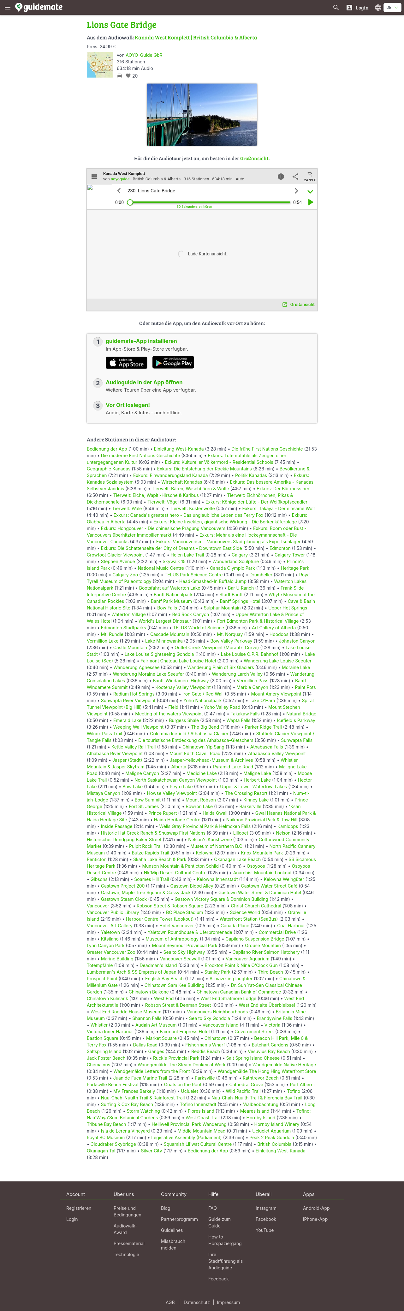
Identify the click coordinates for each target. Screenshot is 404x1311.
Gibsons (99, 879)
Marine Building (117, 958)
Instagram (266, 1208)
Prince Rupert (162, 813)
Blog (165, 1208)
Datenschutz (197, 1302)
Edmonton (280, 548)
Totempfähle (100, 965)
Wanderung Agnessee (137, 667)
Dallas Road (145, 1044)
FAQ (212, 1208)
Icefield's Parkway (296, 720)
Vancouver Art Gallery (110, 925)
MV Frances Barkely (134, 1091)
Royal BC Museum (106, 1137)
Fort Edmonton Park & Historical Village (258, 621)
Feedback (218, 1278)
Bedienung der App (107, 449)
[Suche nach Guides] (336, 7)
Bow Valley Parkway (231, 641)
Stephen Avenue (118, 561)
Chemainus (98, 1064)
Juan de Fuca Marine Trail (140, 1078)
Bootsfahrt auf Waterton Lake (169, 588)
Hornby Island (261, 1117)
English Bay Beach (164, 978)
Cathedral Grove (246, 1084)
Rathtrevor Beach (261, 1078)
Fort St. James (144, 806)
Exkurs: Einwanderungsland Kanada (170, 475)
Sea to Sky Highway (184, 952)
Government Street (254, 1031)
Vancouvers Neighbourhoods (217, 1011)
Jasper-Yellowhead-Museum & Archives (211, 760)
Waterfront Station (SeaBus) (249, 919)
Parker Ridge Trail (263, 727)
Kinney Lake (256, 799)
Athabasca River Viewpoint (115, 753)
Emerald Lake (127, 720)
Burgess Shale (184, 720)
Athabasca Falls (266, 746)
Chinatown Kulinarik (107, 998)
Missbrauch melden (173, 1244)
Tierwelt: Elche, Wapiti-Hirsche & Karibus (156, 495)
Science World (245, 912)
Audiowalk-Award (125, 1229)
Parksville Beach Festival (112, 1084)
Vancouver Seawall (180, 958)
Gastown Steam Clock (124, 899)
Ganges (156, 1051)
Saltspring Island (104, 1051)
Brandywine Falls (274, 1018)
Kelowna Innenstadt (217, 879)
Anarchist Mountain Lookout (262, 872)
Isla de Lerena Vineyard (125, 1130)
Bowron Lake (199, 806)
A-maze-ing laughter (231, 978)
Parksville (205, 1078)
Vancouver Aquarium (247, 958)
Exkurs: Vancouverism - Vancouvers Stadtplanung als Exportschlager (228, 541)
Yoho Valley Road (222, 707)
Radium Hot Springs (134, 693)
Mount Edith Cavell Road (194, 753)
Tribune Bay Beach (106, 1124)
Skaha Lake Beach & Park (159, 859)
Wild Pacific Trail (243, 1091)
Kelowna (205, 852)
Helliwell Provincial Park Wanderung (189, 1124)
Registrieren (78, 1208)
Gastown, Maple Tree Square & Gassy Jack (146, 892)
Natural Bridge (301, 713)
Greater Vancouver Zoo (111, 952)
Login (72, 1219)
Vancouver (98, 905)
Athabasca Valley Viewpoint (277, 753)
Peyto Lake (181, 786)
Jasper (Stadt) (127, 760)
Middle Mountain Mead (201, 1130)
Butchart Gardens (270, 1044)
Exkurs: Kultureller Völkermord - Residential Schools (219, 462)
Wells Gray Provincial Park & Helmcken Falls (205, 826)
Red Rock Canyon (190, 614)
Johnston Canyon (297, 641)
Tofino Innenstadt (198, 1104)
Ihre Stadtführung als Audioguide (225, 1261)
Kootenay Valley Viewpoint (183, 687)
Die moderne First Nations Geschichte (140, 455)
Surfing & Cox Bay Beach (127, 1104)
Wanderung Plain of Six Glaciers (220, 667)
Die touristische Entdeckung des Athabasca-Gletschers (195, 740)
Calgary (240, 554)
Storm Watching (143, 1111)
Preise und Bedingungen (127, 1211)
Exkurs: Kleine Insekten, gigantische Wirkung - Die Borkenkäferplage (225, 521)
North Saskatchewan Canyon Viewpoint (175, 780)
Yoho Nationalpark (202, 700)
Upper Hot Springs (287, 607)
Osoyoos (256, 866)
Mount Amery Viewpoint (276, 693)
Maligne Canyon (142, 773)
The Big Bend (205, 727)
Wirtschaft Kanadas (181, 482)
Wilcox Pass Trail (104, 733)
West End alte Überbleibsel (267, 1005)
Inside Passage (117, 826)
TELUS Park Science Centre (193, 574)
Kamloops (287, 826)
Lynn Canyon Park (106, 945)
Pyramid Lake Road (233, 766)
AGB (170, 1302)
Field (173, 707)
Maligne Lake (257, 773)
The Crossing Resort (246, 793)
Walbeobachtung (260, 1104)
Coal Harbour (291, 925)
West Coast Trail (203, 1117)
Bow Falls (167, 607)
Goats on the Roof (183, 1084)
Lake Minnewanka (164, 641)
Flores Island (201, 1111)
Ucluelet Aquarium (271, 1130)
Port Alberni (302, 1084)
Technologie (126, 1254)
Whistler (99, 1025)
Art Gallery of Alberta (274, 627)
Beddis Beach (205, 1051)
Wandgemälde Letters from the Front (151, 1071)
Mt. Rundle (112, 634)
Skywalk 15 (174, 561)
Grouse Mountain (263, 945)
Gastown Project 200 (123, 886)
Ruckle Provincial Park (176, 1058)
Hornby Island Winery (277, 1124)
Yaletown (110, 932)
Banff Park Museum (171, 601)
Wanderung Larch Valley (237, 674)
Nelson (283, 833)
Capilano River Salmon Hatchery (266, 952)
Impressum (228, 1302)
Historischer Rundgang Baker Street (124, 839)
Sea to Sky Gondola (209, 1018)
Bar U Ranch (241, 588)
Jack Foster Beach (106, 1058)
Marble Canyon (252, 687)
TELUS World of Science (198, 627)
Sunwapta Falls (296, 740)
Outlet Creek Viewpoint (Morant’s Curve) (217, 647)
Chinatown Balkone (149, 991)
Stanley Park (217, 972)
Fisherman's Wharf (205, 1044)
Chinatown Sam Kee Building (174, 985)
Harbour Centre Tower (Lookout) (160, 919)
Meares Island (255, 1111)
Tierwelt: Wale (127, 508)
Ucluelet (189, 1091)
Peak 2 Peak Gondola (271, 1137)
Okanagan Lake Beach (237, 859)
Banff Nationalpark (173, 594)
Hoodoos (279, 634)
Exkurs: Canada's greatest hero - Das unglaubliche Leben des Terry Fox (188, 515)
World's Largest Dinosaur (165, 621)
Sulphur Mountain (222, 607)
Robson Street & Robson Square (170, 905)
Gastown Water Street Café (269, 886)
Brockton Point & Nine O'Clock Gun (241, 965)
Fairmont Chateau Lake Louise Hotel (178, 660)
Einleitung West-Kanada (179, 449)
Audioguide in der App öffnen (144, 382)
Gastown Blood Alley (191, 886)
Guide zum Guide (219, 1222)
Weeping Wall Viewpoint (138, 727)
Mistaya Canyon (103, 793)
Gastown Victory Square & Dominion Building (221, 899)
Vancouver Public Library (113, 912)
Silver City (151, 1150)
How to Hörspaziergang (225, 1240)
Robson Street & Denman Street (178, 1005)
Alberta (178, 766)
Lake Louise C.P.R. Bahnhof (249, 654)
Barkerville (250, 806)
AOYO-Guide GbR (144, 55)
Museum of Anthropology (172, 938)
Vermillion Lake (102, 641)
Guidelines (172, 1230)
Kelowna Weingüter (284, 879)
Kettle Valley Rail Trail (133, 746)
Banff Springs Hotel (240, 601)
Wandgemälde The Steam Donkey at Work (182, 1064)
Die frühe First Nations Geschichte (267, 449)
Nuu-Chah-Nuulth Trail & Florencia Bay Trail (256, 1097)
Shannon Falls (146, 1018)
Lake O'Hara (262, 700)
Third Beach (270, 972)
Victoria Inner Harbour (110, 1031)
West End (164, 998)
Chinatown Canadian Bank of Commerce (239, 991)
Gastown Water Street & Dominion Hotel (259, 892)
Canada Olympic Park (232, 568)
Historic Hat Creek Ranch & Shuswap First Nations (153, 833)
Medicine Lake (202, 773)
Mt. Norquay (230, 634)
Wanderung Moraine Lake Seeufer (148, 674)
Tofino (293, 1091)
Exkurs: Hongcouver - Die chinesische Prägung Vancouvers (163, 528)
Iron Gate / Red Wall (202, 693)
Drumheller (260, 574)
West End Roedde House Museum (126, 1011)
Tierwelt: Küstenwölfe (192, 508)
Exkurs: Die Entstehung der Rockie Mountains (204, 468)
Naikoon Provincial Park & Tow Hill (261, 819)
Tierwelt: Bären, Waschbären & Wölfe (190, 488)
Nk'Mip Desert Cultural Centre (175, 872)
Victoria (272, 1025)
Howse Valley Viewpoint (172, 793)
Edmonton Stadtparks (123, 627)
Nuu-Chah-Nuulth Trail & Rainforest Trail (143, 1097)
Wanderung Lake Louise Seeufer (278, 660)
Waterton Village (128, 614)
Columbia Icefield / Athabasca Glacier (189, 733)
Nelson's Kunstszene (210, 839)
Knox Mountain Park (262, 852)
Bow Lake (132, 786)
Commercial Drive (277, 932)
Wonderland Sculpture (235, 561)
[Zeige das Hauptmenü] (7, 7)
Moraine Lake (296, 667)
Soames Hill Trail (151, 879)
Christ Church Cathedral (256, 905)
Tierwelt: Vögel (163, 501)
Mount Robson (201, 799)
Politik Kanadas (251, 475)
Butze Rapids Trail (150, 852)
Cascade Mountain (169, 634)
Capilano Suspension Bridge (254, 938)
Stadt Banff (231, 594)
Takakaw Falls (244, 713)
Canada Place (235, 925)
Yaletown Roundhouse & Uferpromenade (190, 932)
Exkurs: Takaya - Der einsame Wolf (278, 508)
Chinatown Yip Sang (203, 746)
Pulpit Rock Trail (146, 846)
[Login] (357, 7)
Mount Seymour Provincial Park (184, 945)
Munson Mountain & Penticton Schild (180, 866)
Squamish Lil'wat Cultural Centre (198, 1144)
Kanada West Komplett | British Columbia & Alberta (196, 37)
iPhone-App (315, 1219)
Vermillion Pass (253, 680)
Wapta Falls (238, 720)
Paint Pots (305, 687)
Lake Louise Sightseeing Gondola (159, 654)
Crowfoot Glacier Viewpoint (115, 554)
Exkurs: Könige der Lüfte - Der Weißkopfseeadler (256, 501)
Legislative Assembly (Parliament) (186, 1137)
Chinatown (216, 1038)
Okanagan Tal (101, 1150)
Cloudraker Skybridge (113, 1144)
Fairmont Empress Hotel (185, 1031)
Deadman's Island (158, 965)
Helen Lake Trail (187, 554)
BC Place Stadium (184, 912)
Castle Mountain (130, 647)
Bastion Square (102, 1038)
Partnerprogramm (179, 1219)
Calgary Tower (290, 554)
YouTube (265, 1230)
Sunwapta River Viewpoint (128, 700)
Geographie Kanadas (108, 468)
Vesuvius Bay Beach (269, 1051)
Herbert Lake (257, 780)
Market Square (161, 1038)
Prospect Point (102, 978)
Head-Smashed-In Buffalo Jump (213, 581)
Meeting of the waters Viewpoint (169, 713)
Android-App (316, 1208)
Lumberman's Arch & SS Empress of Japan (131, 972)
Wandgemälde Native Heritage (284, 1064)
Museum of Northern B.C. (216, 846)
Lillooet (240, 833)
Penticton (96, 859)
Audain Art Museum (156, 1025)
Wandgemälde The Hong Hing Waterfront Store (267, 1071)
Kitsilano (110, 938)
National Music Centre (161, 568)
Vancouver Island (221, 1025)
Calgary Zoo (125, 574)
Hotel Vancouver (176, 925)
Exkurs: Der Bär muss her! (284, 488)
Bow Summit (148, 799)
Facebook (266, 1219)
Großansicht (254, 158)
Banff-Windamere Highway (181, 680)
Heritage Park (295, 568)
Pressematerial (129, 1243)
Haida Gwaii (215, 813)
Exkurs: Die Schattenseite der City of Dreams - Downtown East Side (171, 548)
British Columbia (274, 1144)
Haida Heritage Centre (177, 819)
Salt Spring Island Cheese (253, 1058)
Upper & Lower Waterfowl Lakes (253, 786)
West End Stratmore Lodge (228, 998)
